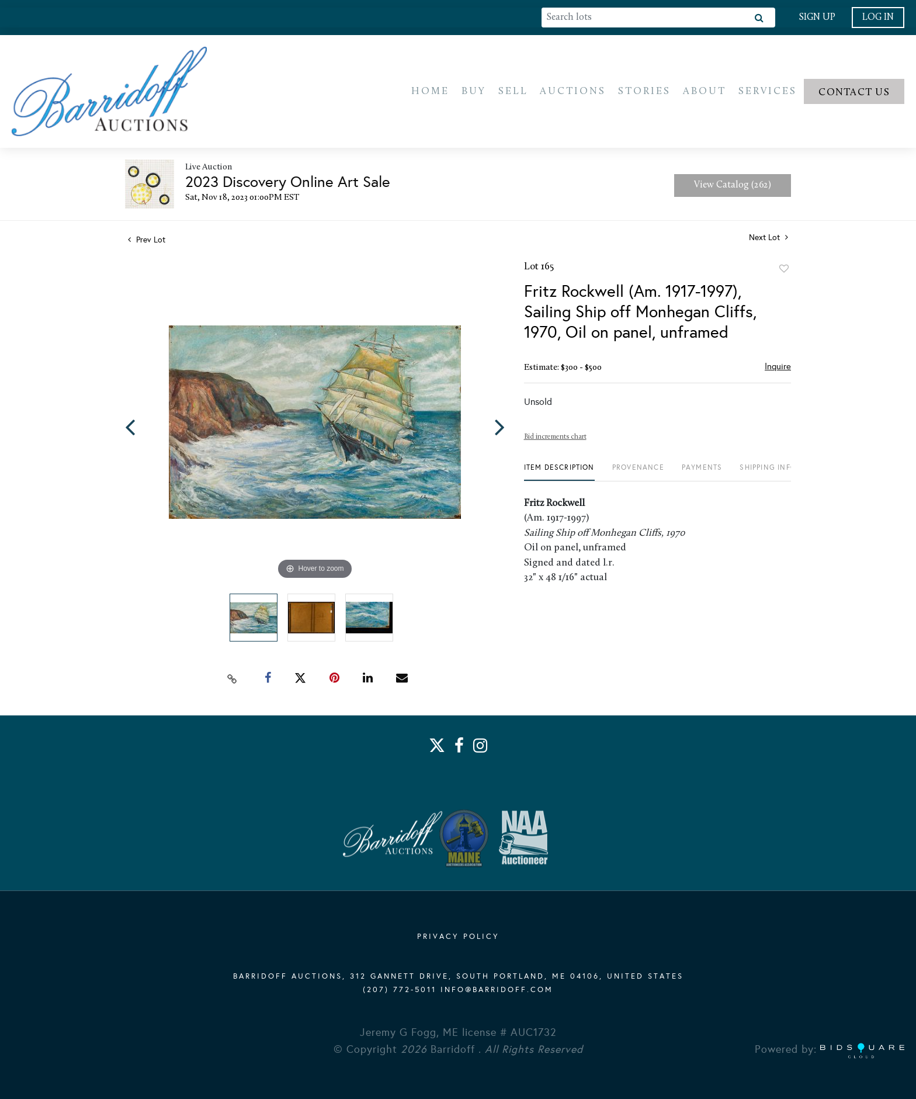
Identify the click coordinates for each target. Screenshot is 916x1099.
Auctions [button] (573, 92)
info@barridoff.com (496, 990)
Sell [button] (513, 92)
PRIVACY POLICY (458, 937)
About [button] (704, 92)
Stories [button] (644, 92)
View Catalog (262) (732, 187)
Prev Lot (146, 242)
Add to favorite (784, 270)
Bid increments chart (555, 438)
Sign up (817, 17)
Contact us (854, 93)
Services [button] (767, 92)
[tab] (559, 473)
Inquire (778, 368)
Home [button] (430, 92)
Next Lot (768, 239)
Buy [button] (474, 92)
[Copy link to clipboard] (232, 679)
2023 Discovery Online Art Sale (287, 183)
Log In (878, 17)
